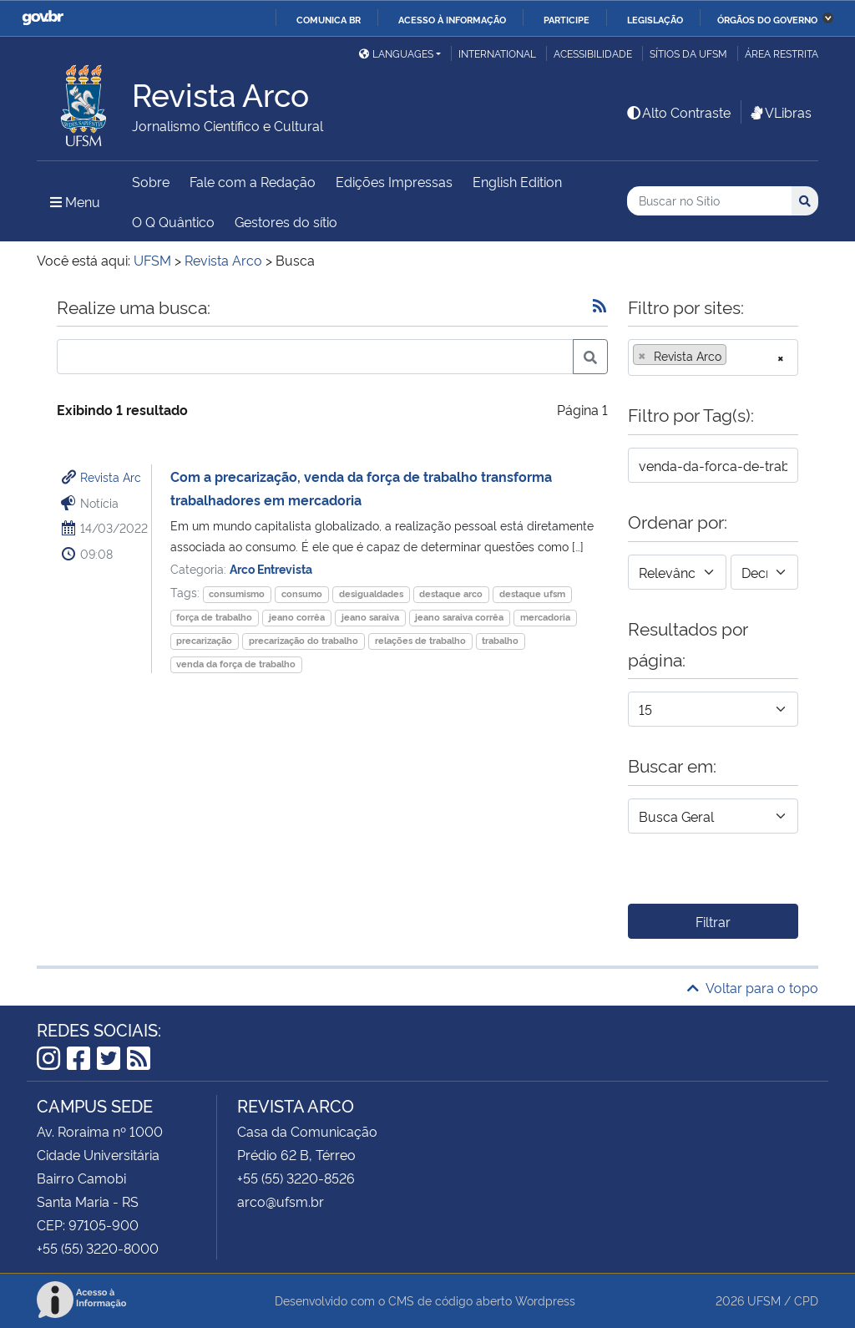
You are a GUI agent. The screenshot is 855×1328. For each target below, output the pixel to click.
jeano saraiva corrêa (459, 617)
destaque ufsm (532, 593)
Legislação (655, 19)
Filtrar (713, 921)
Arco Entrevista (271, 568)
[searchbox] (736, 355)
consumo (301, 593)
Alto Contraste (678, 112)
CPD (806, 1300)
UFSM (764, 1300)
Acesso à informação (452, 19)
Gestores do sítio (286, 221)
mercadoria (545, 617)
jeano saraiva (370, 617)
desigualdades (371, 593)
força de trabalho (214, 617)
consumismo (237, 593)
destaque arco (451, 593)
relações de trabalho (420, 640)
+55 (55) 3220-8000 (98, 1248)
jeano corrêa (297, 617)
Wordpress (545, 1300)
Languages (396, 53)
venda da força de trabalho (236, 663)
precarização (204, 640)
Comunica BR (328, 19)
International (497, 53)
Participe (566, 19)
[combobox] (713, 357)
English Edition (517, 181)
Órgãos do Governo (767, 19)
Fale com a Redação (253, 181)
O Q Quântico (173, 221)
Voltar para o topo (752, 987)
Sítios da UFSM (688, 53)
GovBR (42, 18)
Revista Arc (110, 476)
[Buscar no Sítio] (709, 200)
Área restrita (781, 53)
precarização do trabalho (303, 640)
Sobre (150, 181)
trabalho (500, 640)
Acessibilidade (593, 53)
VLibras (780, 112)
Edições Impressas (394, 181)
